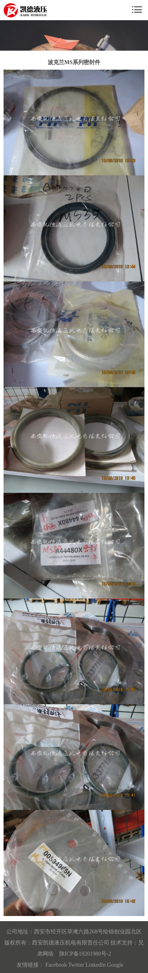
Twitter (76, 965)
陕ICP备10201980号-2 (85, 954)
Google (115, 965)
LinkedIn (95, 965)
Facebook (56, 965)
